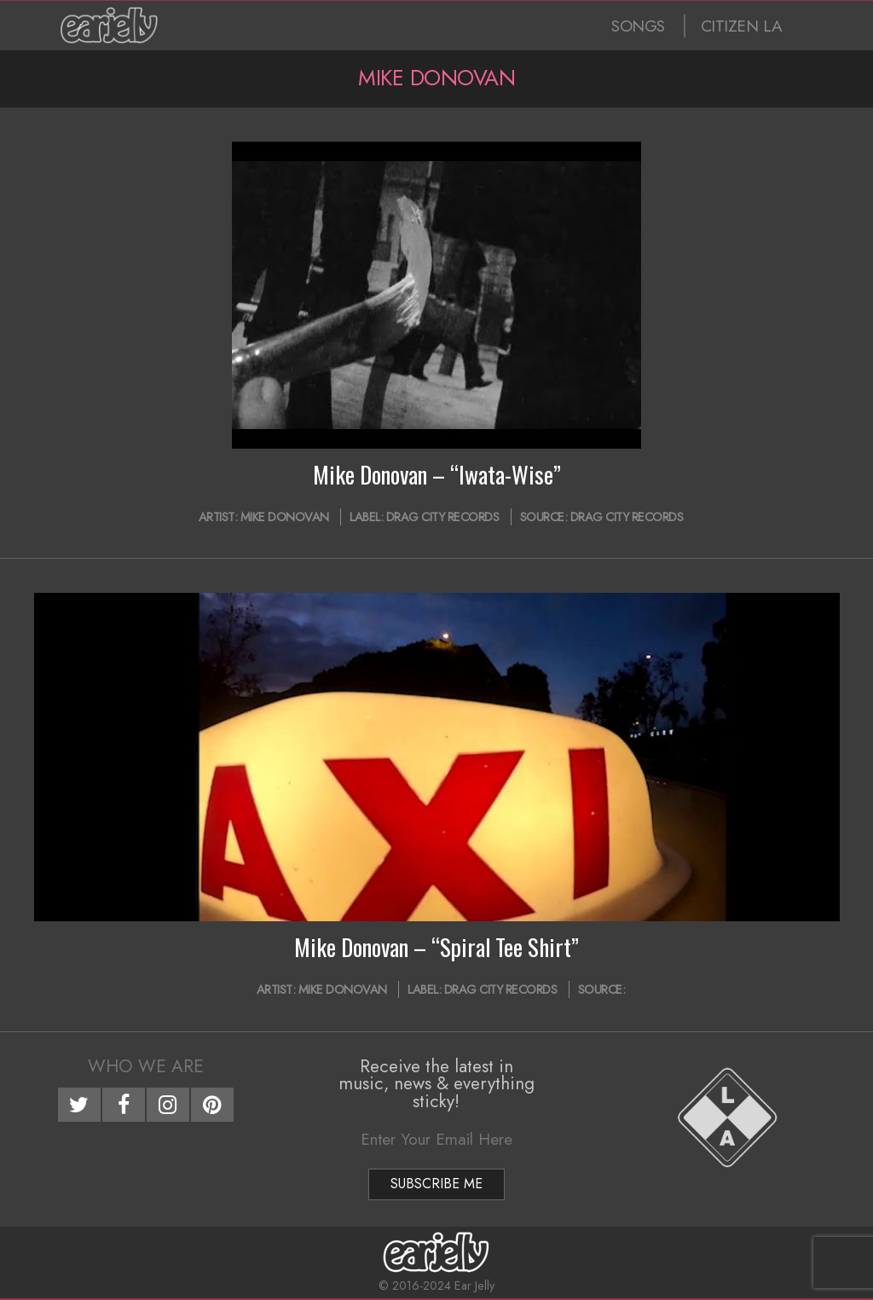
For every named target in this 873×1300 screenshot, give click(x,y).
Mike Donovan (284, 516)
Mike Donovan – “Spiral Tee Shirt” (436, 947)
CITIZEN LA (742, 26)
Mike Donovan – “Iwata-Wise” (437, 474)
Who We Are (146, 1066)
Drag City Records (443, 516)
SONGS (638, 26)
